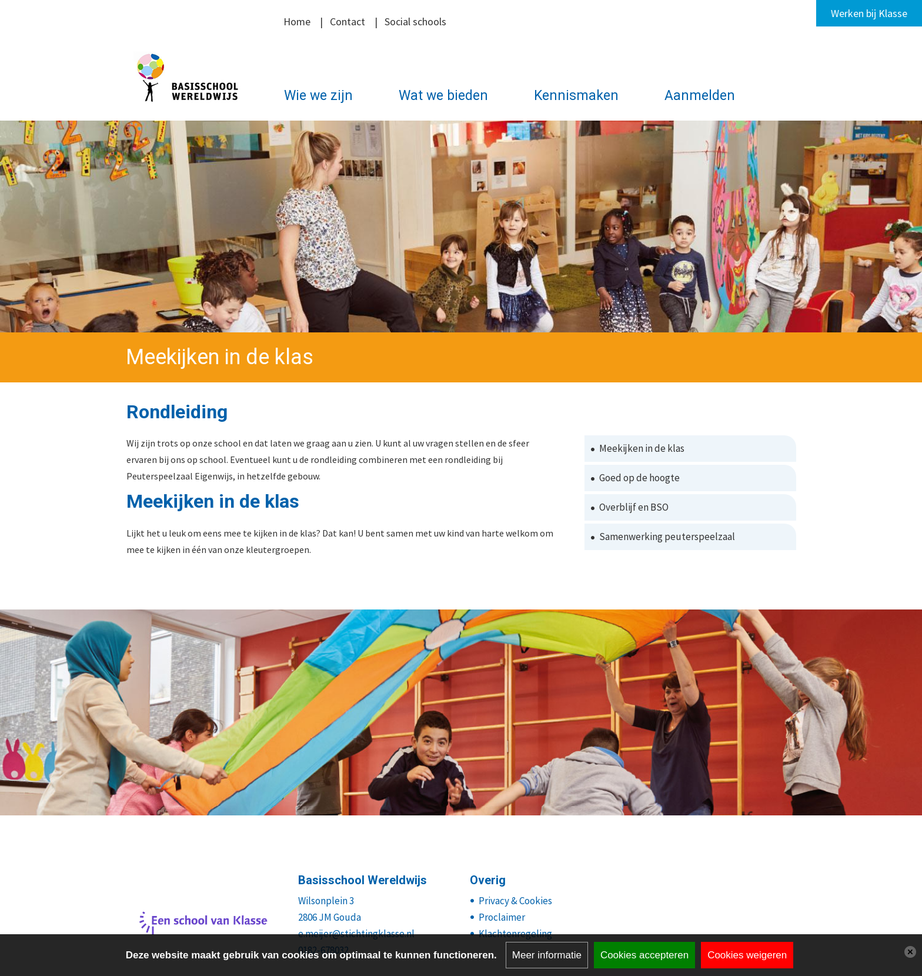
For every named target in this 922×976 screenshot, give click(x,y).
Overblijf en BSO (634, 507)
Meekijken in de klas (641, 448)
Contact (347, 21)
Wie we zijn (318, 96)
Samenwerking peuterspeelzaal (667, 536)
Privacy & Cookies (515, 900)
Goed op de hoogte (639, 477)
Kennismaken (576, 96)
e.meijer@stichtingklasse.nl (356, 933)
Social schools (415, 21)
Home (296, 21)
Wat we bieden (443, 96)
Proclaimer (502, 917)
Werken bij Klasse (869, 13)
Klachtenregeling (515, 933)
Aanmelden (699, 96)
